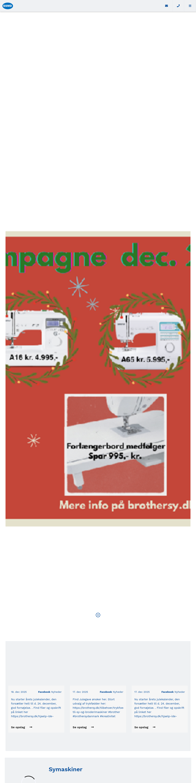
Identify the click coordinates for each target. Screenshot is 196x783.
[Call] (178, 6)
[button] (190, 6)
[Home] (80, 6)
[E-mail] (166, 6)
